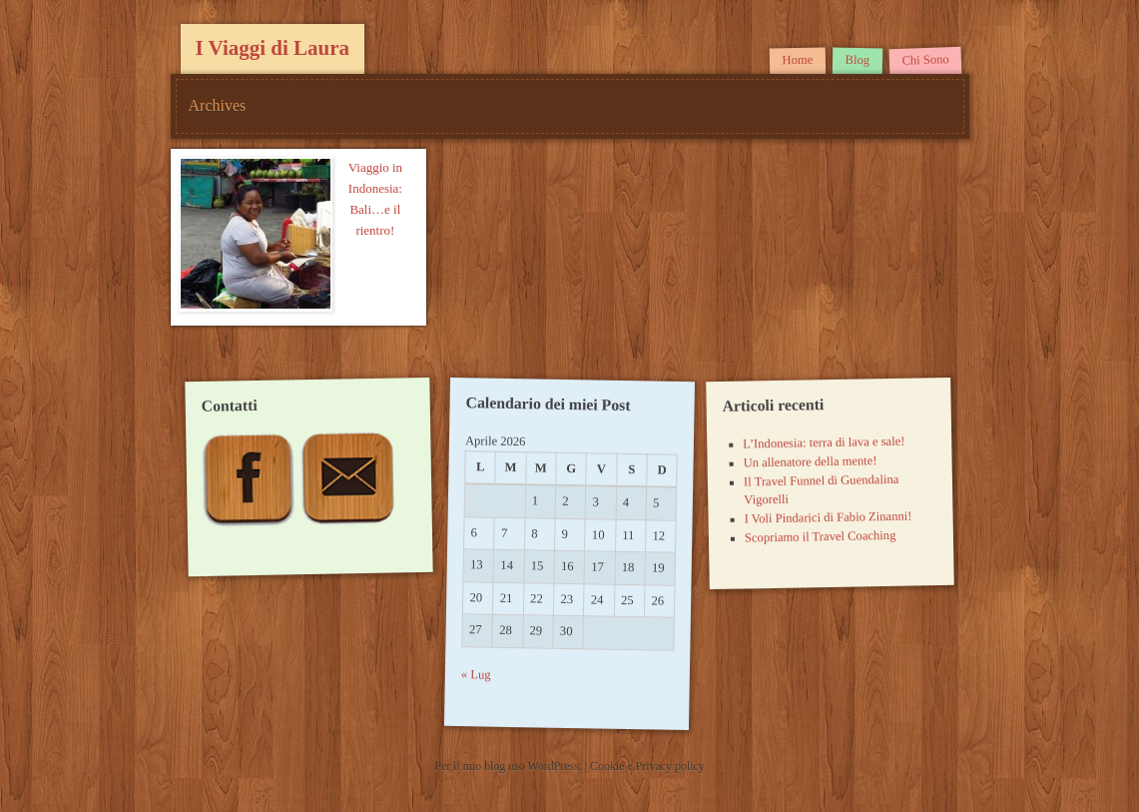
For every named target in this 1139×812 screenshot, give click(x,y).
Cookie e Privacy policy (647, 766)
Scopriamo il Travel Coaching (820, 536)
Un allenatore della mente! (810, 461)
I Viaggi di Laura (273, 48)
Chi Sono (925, 60)
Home (798, 60)
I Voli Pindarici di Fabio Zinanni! (828, 517)
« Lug (476, 675)
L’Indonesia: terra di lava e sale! (823, 442)
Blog (858, 60)
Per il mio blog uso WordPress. (509, 766)
